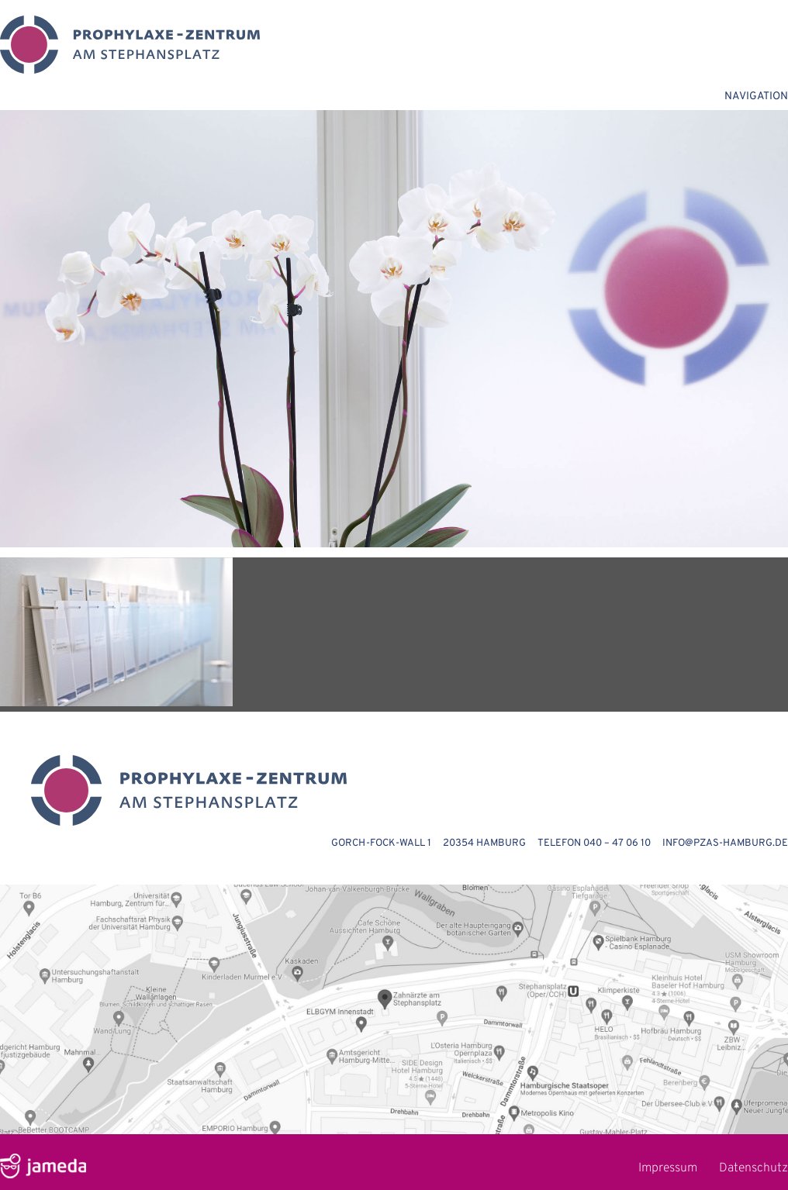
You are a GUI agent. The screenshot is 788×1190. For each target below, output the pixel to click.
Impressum (667, 1168)
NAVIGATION (756, 96)
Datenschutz (753, 1168)
